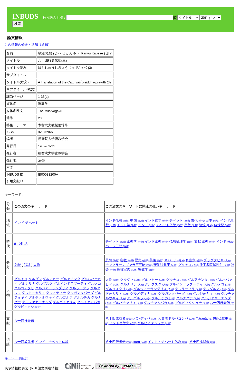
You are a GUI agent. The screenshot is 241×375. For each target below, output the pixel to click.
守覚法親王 (165, 265)
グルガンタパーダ (80, 293)
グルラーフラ (79, 288)
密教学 (135, 241)
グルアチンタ (70, 279)
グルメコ (94, 283)
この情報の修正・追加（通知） (28, 44)
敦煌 (206, 225)
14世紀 (222, 225)
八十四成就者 (119, 318)
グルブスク (44, 283)
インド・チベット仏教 (52, 342)
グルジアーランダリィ (52, 288)
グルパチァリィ (64, 302)
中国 (137, 220)
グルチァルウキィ (41, 297)
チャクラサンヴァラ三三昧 (129, 265)
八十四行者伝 (24, 321)
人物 (36, 265)
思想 (112, 260)
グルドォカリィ (33, 293)
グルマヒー (51, 279)
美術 (156, 260)
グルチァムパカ (88, 302)
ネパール (174, 260)
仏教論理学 (181, 241)
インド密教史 (123, 323)
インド (19, 223)
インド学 (127, 225)
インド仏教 (117, 220)
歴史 (142, 260)
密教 (191, 225)
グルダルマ (215, 289)
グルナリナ (26, 283)
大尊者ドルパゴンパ (176, 318)
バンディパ (145, 318)
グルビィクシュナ (27, 307)
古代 (198, 220)
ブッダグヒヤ (217, 260)
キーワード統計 (16, 358)
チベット (31, 223)
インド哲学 (157, 220)
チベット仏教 (169, 225)
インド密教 (157, 241)
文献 (197, 241)
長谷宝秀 (127, 269)
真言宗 (194, 260)
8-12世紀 (20, 244)
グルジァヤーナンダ (37, 302)
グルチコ (188, 265)
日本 (212, 220)
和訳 (27, 265)
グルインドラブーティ (70, 283)
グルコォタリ (24, 288)
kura (140, 342)
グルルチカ (82, 297)
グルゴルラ (64, 297)
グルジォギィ (206, 293)
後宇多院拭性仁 (214, 265)
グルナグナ (188, 298)
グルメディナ (56, 293)
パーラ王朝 (117, 246)
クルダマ (35, 279)
